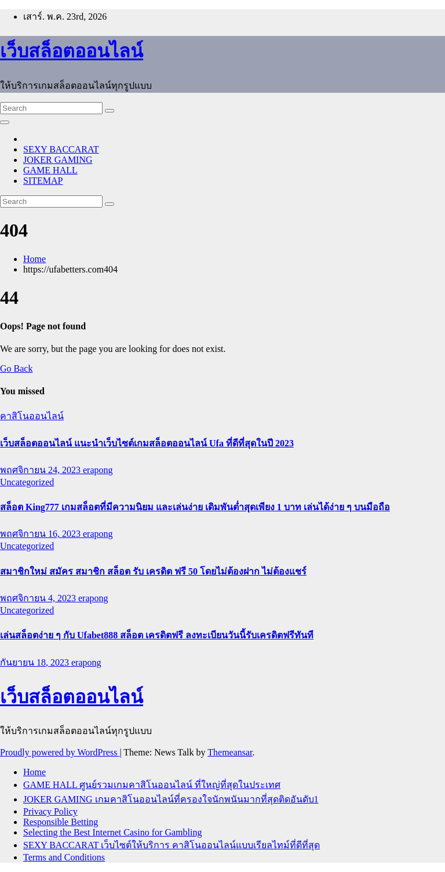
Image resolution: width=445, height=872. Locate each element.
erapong (98, 470)
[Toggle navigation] (4, 122)
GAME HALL (50, 170)
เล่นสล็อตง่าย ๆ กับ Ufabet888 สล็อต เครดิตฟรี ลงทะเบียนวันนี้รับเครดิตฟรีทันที (156, 635)
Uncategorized (27, 482)
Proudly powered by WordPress (59, 752)
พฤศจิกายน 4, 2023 (39, 598)
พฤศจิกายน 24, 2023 (41, 470)
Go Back (16, 368)
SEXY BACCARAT (61, 149)
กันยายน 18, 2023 (35, 662)
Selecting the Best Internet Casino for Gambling (112, 832)
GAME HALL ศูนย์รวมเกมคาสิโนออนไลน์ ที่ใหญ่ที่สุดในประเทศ (151, 785)
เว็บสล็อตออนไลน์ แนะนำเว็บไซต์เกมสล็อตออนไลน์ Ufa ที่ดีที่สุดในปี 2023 (147, 443)
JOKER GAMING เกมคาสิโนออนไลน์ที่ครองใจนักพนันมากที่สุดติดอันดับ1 (171, 799)
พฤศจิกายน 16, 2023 (41, 534)
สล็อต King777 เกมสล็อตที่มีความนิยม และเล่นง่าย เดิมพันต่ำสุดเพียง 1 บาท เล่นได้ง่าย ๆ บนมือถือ (195, 507)
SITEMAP (43, 181)
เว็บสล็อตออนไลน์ (71, 51)
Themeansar (229, 752)
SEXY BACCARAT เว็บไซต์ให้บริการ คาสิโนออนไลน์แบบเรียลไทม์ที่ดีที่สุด (171, 845)
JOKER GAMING (58, 160)
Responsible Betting (60, 822)
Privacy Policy (50, 811)
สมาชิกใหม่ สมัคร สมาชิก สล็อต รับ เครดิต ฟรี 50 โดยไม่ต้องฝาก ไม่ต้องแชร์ (153, 571)
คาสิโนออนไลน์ (32, 416)
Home (34, 259)
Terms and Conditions (64, 857)
